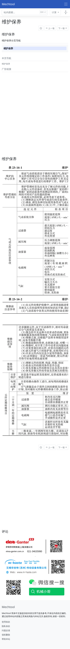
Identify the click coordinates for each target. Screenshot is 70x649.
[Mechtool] (8, 607)
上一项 (50, 28)
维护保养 (8, 48)
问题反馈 (6, 630)
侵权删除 (6, 634)
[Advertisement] (35, 108)
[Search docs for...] (25, 12)
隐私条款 (6, 626)
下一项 (62, 28)
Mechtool (8, 4)
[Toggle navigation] (65, 4)
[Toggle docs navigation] (65, 12)
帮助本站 (6, 639)
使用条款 (6, 621)
